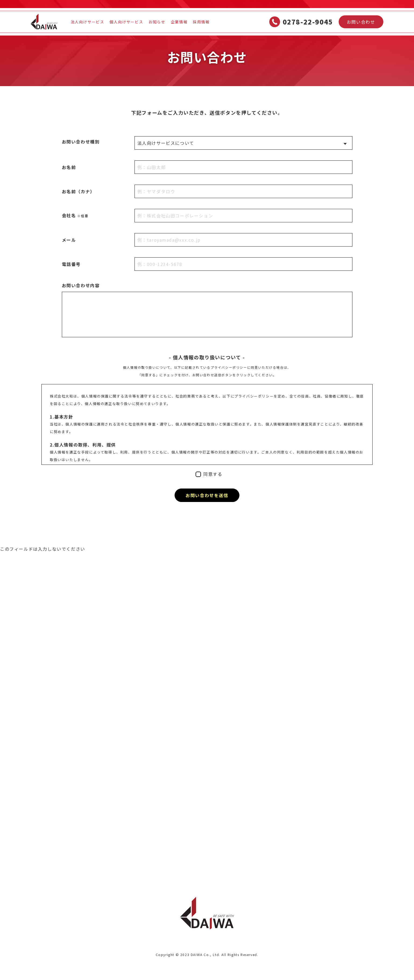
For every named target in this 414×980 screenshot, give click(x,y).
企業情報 (179, 21)
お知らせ (156, 21)
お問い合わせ (361, 22)
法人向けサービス (87, 21)
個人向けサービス (126, 21)
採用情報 (201, 21)
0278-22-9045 (301, 21)
